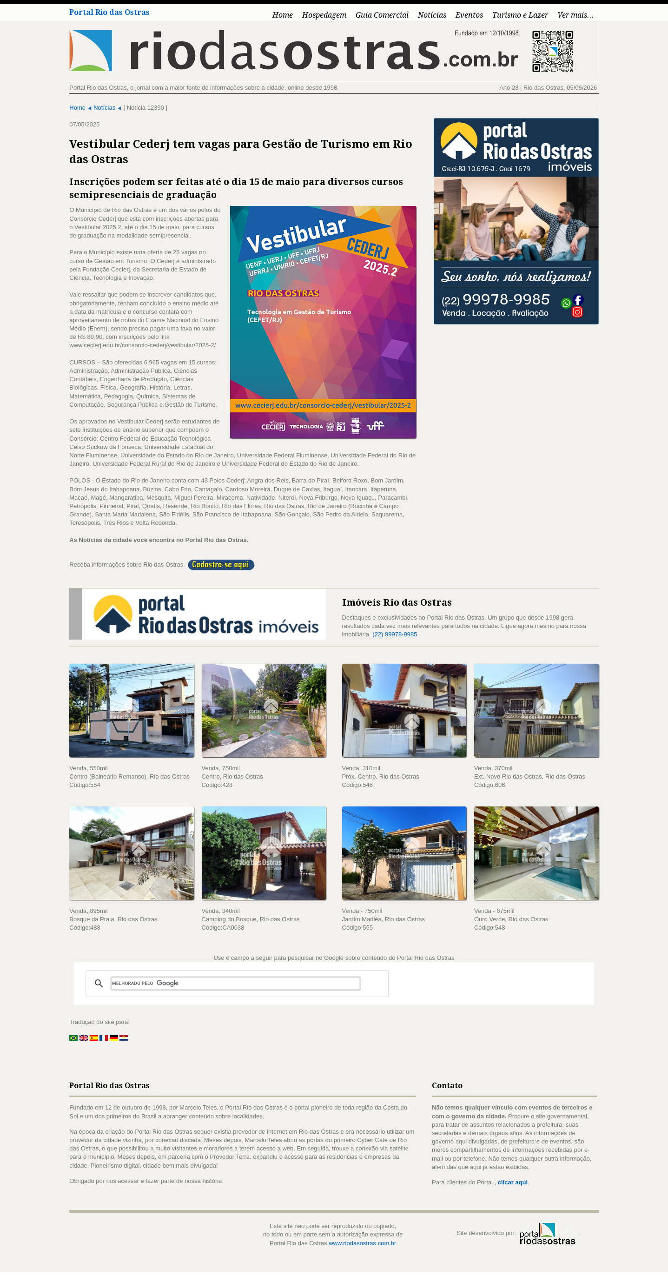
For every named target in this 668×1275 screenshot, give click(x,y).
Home (285, 15)
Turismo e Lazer (523, 15)
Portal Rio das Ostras (107, 12)
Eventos (472, 15)
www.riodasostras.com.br (362, 1245)
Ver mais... (578, 15)
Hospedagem (327, 15)
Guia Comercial (384, 15)
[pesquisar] (233, 985)
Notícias (435, 15)
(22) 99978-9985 (395, 635)
